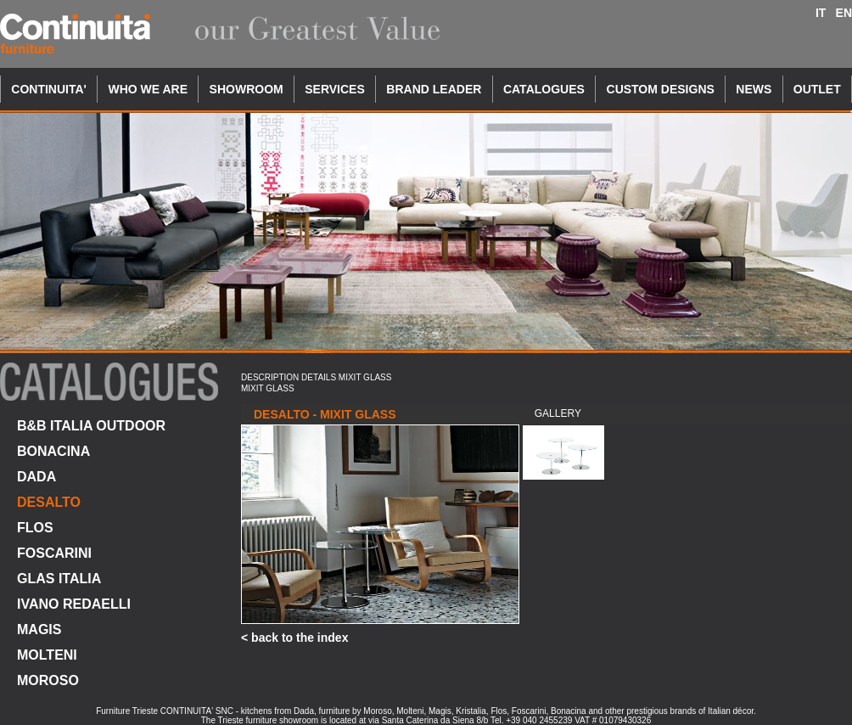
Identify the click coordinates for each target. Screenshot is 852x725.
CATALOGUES (544, 89)
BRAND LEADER (433, 89)
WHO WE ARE (148, 89)
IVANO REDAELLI (74, 604)
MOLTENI (47, 655)
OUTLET (817, 89)
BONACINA (53, 451)
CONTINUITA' (49, 89)
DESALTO (49, 502)
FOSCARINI (54, 553)
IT (821, 13)
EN (844, 13)
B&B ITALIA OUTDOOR (91, 426)
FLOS (35, 527)
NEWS (753, 89)
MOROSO (48, 680)
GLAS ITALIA (59, 578)
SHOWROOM (246, 89)
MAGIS (39, 629)
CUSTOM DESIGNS (661, 89)
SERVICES (335, 89)
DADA (36, 476)
